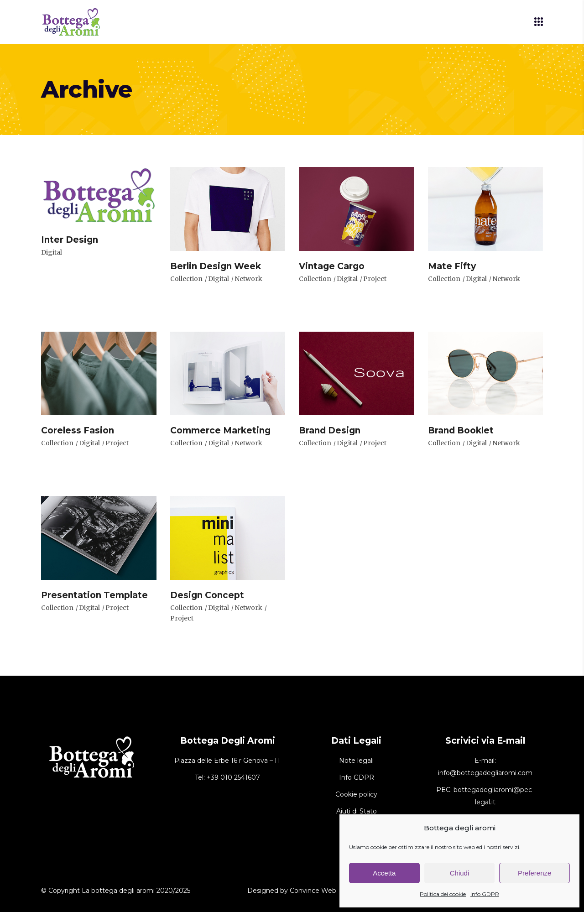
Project (374, 279)
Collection (186, 279)
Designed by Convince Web (291, 890)
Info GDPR (484, 894)
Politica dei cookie (443, 894)
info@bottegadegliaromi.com (485, 773)
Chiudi (459, 873)
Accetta (384, 873)
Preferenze (534, 873)
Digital (51, 252)
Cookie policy (356, 794)
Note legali (356, 760)
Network (248, 279)
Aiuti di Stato (356, 811)
